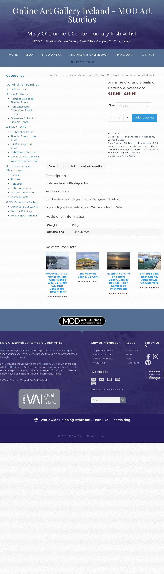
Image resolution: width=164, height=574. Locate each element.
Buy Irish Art (120, 143)
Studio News (52, 54)
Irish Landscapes (21, 188)
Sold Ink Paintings (21, 211)
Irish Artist (138, 146)
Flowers (15, 179)
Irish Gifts (149, 146)
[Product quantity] (120, 118)
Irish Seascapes (143, 149)
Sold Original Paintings (24, 215)
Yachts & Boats (116, 140)
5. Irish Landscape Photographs (74, 75)
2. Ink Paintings (16, 89)
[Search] (123, 400)
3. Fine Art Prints (17, 94)
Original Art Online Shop (88, 54)
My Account (124, 54)
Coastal (15, 174)
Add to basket (144, 117)
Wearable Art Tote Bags (25, 156)
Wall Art (136, 152)
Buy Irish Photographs (140, 143)
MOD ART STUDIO (125, 156)
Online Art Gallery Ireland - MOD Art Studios (82, 15)
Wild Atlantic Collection (24, 160)
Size (112, 105)
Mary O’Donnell (8, 350)
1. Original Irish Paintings (22, 84)
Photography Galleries (48, 363)
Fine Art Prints (69, 367)
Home (13, 54)
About (30, 54)
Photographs (59, 370)
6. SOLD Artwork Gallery (22, 202)
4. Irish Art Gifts (16, 127)
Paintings (52, 367)
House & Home (123, 146)
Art (30, 363)
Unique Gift (125, 152)
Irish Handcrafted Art (16, 367)
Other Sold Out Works (24, 206)
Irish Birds (16, 183)
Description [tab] (56, 166)
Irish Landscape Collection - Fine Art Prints (23, 110)
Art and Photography (63, 350)
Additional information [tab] (87, 166)
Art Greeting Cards (22, 131)
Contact (148, 54)
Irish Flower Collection (24, 152)
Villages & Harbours (22, 192)
